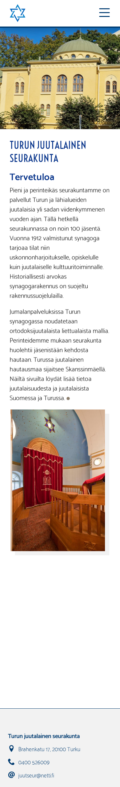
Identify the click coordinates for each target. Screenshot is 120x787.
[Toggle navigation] (104, 13)
